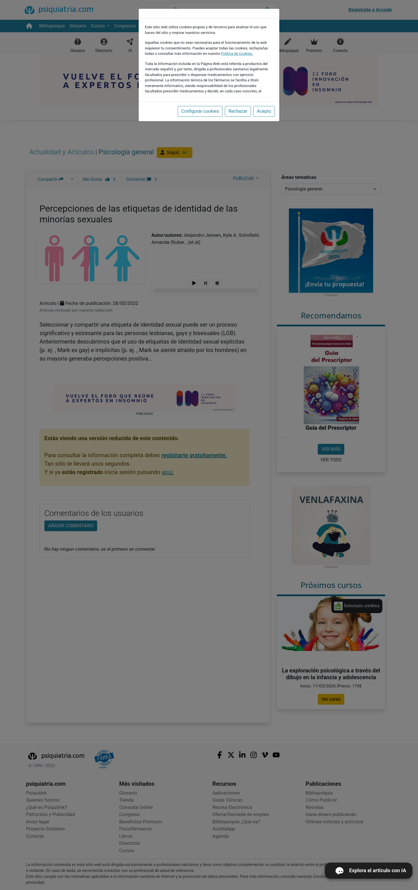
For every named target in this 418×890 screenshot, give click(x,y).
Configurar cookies (200, 111)
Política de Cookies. (237, 53)
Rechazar (237, 111)
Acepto (264, 111)
